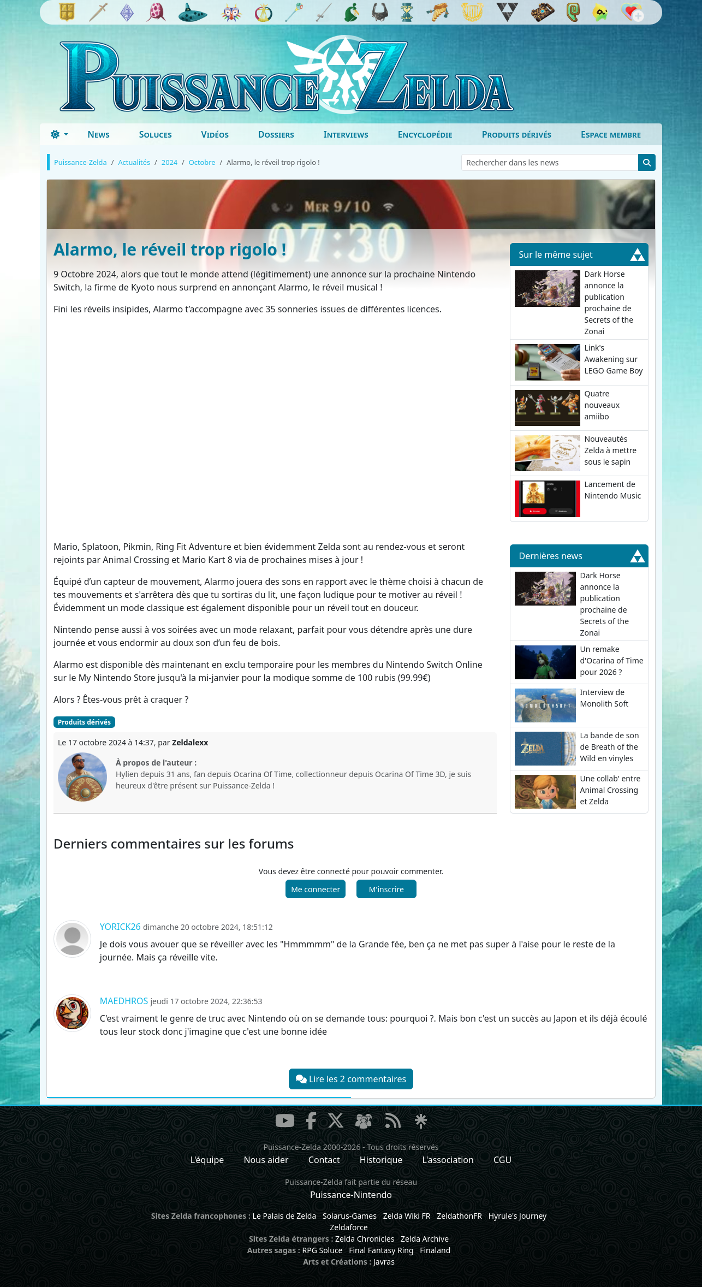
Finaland (435, 1250)
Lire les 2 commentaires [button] (351, 1079)
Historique (381, 1160)
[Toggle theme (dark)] (59, 134)
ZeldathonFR (459, 1216)
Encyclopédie (425, 134)
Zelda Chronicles (364, 1238)
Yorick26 (120, 927)
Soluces (155, 134)
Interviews (346, 134)
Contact (324, 1160)
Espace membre (611, 134)
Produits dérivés (516, 134)
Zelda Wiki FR (407, 1216)
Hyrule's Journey (518, 1216)
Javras (384, 1261)
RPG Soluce (322, 1250)
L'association (448, 1160)
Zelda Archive (425, 1238)
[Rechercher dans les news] (550, 162)
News (98, 134)
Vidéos (215, 134)
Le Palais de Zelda (285, 1216)
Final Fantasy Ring (381, 1250)
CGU (502, 1160)
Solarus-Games (350, 1216)
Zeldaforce (348, 1227)
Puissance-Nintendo (351, 1195)
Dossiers (276, 134)
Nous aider (265, 1160)
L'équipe (207, 1160)
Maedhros (124, 1001)
